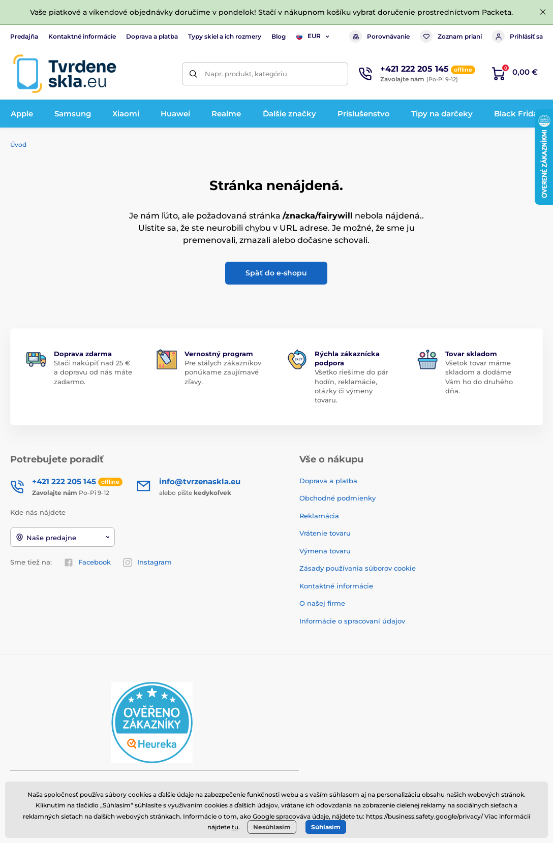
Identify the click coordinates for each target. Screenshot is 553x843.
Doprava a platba (152, 36)
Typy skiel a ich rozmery (224, 36)
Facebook (87, 562)
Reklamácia (319, 516)
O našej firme (322, 603)
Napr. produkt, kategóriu (246, 74)
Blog (278, 36)
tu (235, 827)
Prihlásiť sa (517, 36)
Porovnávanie (379, 36)
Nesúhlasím (272, 827)
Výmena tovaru (325, 551)
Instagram (147, 562)
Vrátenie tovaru (325, 533)
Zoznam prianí (451, 36)
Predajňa (24, 36)
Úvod (18, 144)
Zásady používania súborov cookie (357, 568)
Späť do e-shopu (276, 272)
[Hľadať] (193, 74)
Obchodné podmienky (337, 498)
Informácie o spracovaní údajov (352, 621)
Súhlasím (326, 827)
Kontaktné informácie (82, 36)
